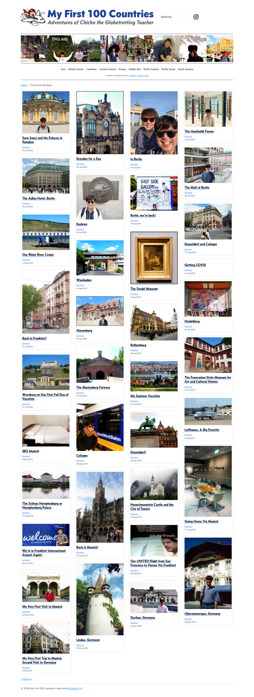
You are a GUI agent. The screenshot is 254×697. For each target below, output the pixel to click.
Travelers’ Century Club (138, 75)
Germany (26, 147)
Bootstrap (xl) (75, 688)
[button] (63, 69)
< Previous (26, 679)
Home (24, 85)
